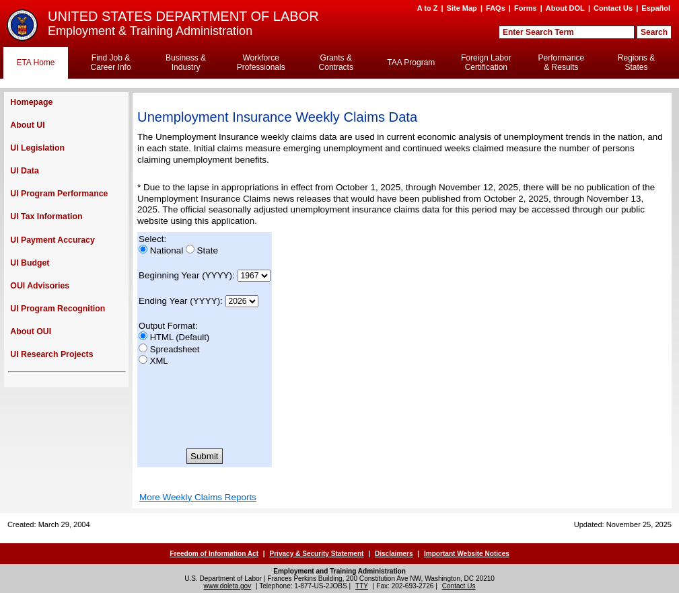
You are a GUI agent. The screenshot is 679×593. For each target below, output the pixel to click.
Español (655, 8)
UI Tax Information (46, 216)
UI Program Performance (59, 193)
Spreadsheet (175, 349)
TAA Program (411, 62)
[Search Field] (567, 32)
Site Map (462, 8)
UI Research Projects (51, 354)
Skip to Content (335, 6)
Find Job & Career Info (111, 62)
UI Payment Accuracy (52, 240)
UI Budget (29, 263)
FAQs (495, 8)
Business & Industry (186, 62)
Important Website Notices (466, 553)
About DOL (565, 8)
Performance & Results (561, 62)
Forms (525, 8)
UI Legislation (37, 148)
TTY (361, 586)
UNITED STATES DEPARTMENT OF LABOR (183, 16)
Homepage (31, 102)
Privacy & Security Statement (316, 553)
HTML (162, 337)
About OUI (30, 331)
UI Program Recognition (57, 308)
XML (159, 361)
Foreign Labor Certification (486, 62)
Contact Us (613, 8)
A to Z (427, 8)
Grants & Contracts (336, 62)
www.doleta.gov (228, 586)
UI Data (24, 170)
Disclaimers (394, 553)
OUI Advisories (39, 285)
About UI (27, 125)
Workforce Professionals (261, 62)
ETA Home (35, 62)
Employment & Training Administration (150, 31)
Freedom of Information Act (214, 553)
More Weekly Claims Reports (197, 497)
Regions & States (636, 62)
